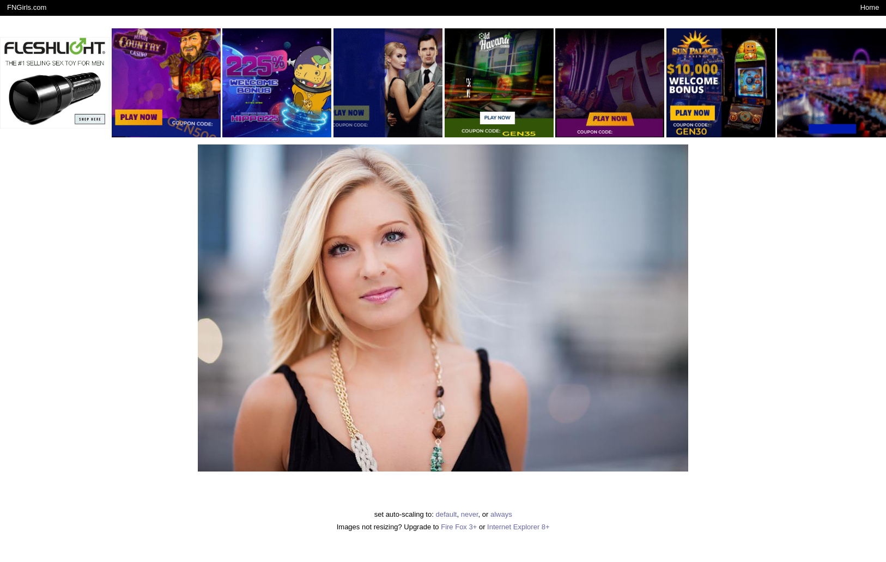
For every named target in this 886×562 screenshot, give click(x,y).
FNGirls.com (26, 7)
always (501, 514)
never (469, 514)
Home (869, 7)
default (446, 514)
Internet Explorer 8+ (518, 527)
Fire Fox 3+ (459, 527)
